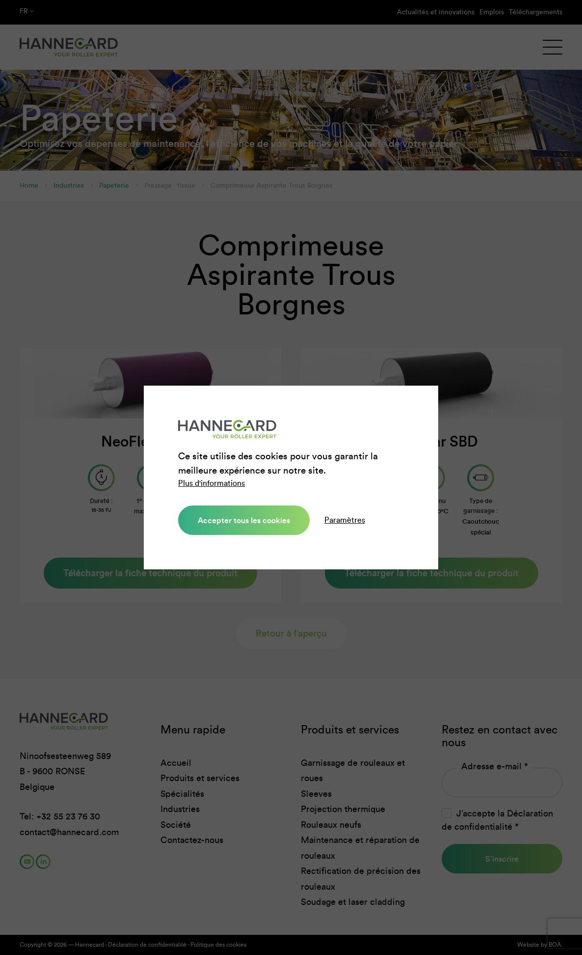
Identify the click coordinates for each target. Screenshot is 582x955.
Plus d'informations (211, 483)
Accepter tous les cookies (244, 520)
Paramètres (344, 520)
